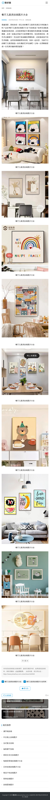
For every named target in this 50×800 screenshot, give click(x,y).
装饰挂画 (28, 20)
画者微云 (4, 20)
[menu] (46, 3)
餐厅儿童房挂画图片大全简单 (36, 681)
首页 (3, 8)
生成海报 (7, 695)
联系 (26, 797)
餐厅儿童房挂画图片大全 (13, 681)
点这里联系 (19, 671)
